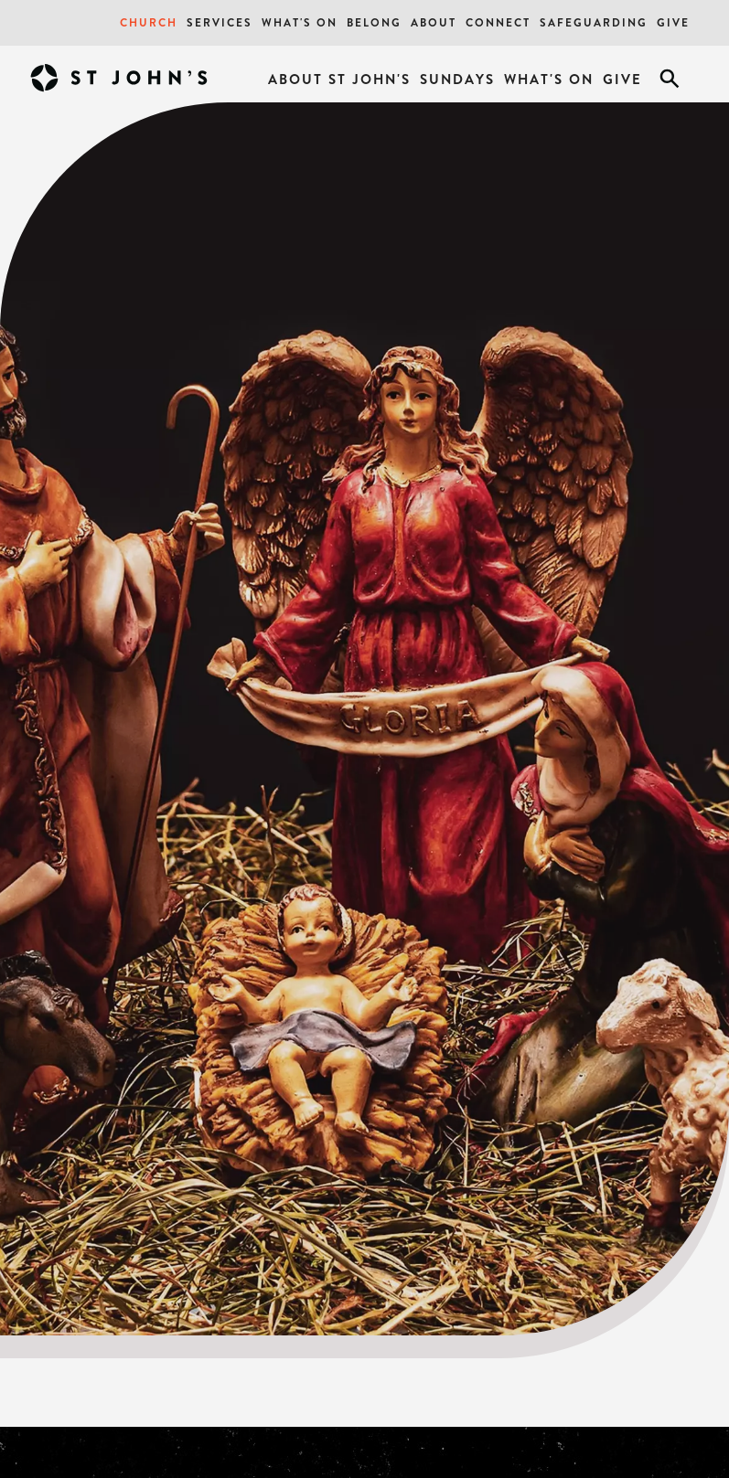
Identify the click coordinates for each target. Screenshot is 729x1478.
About (433, 22)
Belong (374, 22)
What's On (300, 22)
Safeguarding (594, 22)
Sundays (457, 79)
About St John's (339, 79)
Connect (498, 22)
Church (148, 22)
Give (673, 22)
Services (219, 22)
